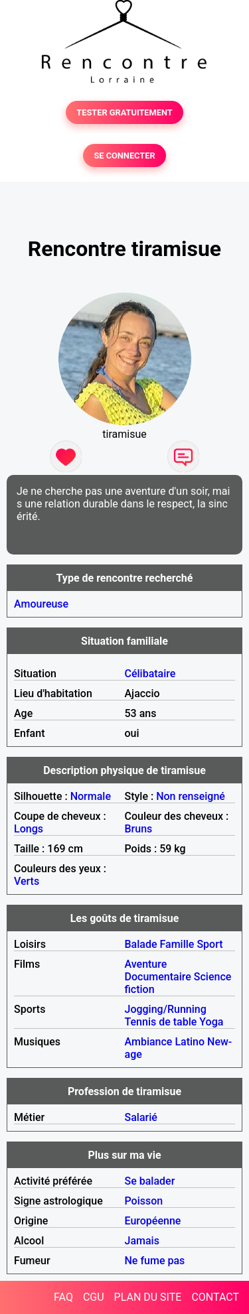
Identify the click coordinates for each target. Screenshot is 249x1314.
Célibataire (150, 673)
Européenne (153, 1221)
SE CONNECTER (124, 156)
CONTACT (215, 1297)
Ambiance (149, 1041)
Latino (190, 1041)
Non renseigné (190, 796)
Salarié (141, 1117)
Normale (90, 796)
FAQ (63, 1297)
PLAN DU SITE (148, 1297)
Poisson (144, 1201)
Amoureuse (41, 604)
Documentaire (158, 976)
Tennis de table (161, 1022)
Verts (26, 881)
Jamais (142, 1240)
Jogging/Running (166, 1009)
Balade (141, 944)
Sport (209, 944)
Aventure (146, 964)
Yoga (211, 1022)
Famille (177, 944)
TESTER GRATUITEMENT (124, 112)
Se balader (150, 1181)
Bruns (139, 828)
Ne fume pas (155, 1260)
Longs (28, 828)
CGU (93, 1297)
